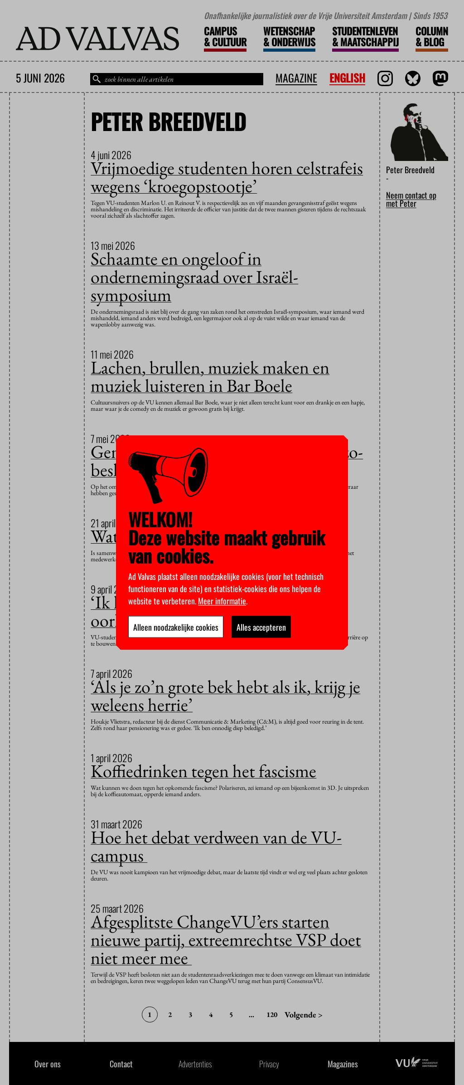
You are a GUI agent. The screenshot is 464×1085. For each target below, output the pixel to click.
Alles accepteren (261, 627)
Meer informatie (222, 600)
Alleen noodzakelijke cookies (175, 627)
